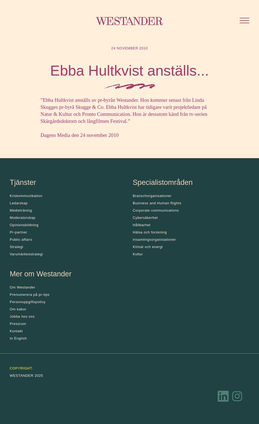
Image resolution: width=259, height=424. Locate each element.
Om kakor (18, 309)
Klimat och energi (148, 247)
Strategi (16, 247)
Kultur (138, 254)
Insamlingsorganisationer (154, 240)
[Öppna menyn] (244, 21)
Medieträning (21, 210)
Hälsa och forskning (150, 232)
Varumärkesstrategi (26, 254)
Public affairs (21, 240)
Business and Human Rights (157, 203)
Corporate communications (156, 210)
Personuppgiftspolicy (28, 302)
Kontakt (16, 331)
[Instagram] (237, 398)
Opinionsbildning (24, 225)
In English (18, 338)
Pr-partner (18, 232)
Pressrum (18, 324)
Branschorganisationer (152, 196)
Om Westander (22, 287)
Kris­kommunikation (26, 196)
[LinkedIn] (223, 398)
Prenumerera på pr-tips (30, 295)
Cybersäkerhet (145, 218)
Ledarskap (19, 203)
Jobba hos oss (22, 316)
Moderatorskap (22, 218)
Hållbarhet (142, 225)
